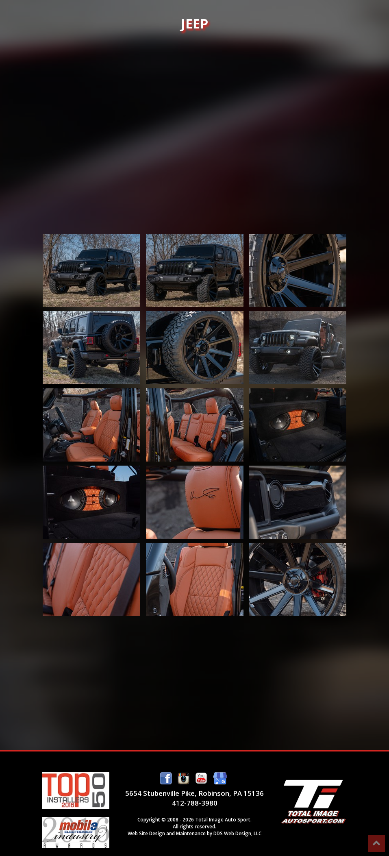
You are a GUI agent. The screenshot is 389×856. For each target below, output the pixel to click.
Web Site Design (146, 833)
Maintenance (191, 833)
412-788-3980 (194, 803)
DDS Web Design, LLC (237, 833)
